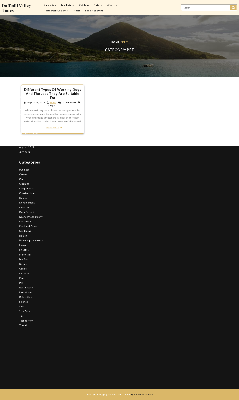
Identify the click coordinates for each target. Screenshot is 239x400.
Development (27, 133)
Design (23, 129)
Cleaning (24, 114)
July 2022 (25, 82)
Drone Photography (31, 147)
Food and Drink (94, 9)
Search (233, 6)
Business (24, 100)
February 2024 (28, 59)
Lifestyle (112, 3)
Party (22, 209)
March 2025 (26, 49)
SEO (21, 237)
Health (76, 9)
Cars (22, 110)
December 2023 (28, 64)
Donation (24, 138)
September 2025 (28, 35)
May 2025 (25, 45)
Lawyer (23, 176)
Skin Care (24, 242)
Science (23, 232)
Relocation (25, 228)
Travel (23, 256)
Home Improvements (56, 9)
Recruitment (26, 223)
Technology (26, 251)
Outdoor (84, 3)
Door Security (27, 143)
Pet (21, 213)
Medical (23, 190)
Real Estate (67, 3)
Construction (27, 124)
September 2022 (28, 73)
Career (23, 105)
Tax (21, 246)
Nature (98, 3)
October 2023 (27, 68)
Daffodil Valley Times (16, 6)
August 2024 (26, 54)
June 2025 (25, 40)
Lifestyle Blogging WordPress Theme (119, 394)
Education (25, 152)
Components (26, 119)
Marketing (25, 185)
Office (23, 199)
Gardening (50, 3)
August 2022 (26, 78)
